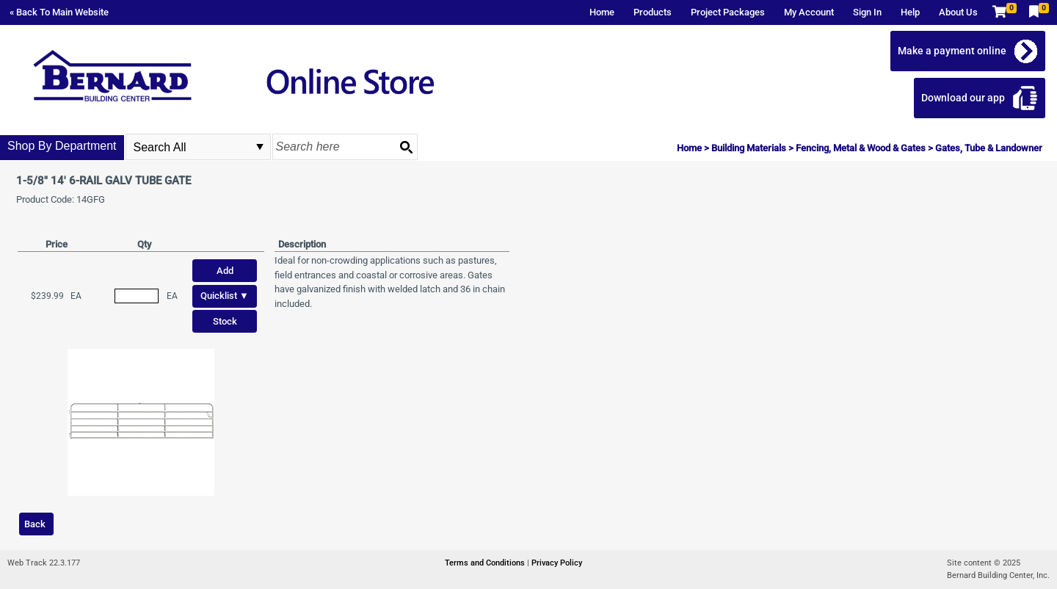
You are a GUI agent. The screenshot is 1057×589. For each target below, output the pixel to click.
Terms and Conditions (486, 563)
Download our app (963, 98)
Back (35, 524)
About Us (958, 12)
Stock (225, 321)
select (260, 146)
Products (652, 12)
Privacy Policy (556, 563)
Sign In (867, 12)
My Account (809, 12)
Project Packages (728, 12)
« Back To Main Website (59, 12)
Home (601, 12)
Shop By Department (62, 146)
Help (910, 12)
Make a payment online (952, 51)
